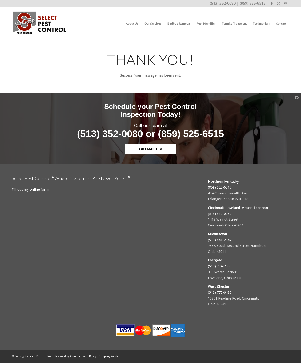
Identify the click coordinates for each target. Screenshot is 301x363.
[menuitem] (132, 23)
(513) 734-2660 (219, 266)
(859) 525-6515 (252, 3)
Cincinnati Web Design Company (90, 356)
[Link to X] (278, 3)
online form (39, 189)
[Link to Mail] (285, 3)
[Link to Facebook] (271, 3)
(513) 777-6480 (219, 292)
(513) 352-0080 (223, 3)
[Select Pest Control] (40, 23)
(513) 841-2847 (219, 240)
